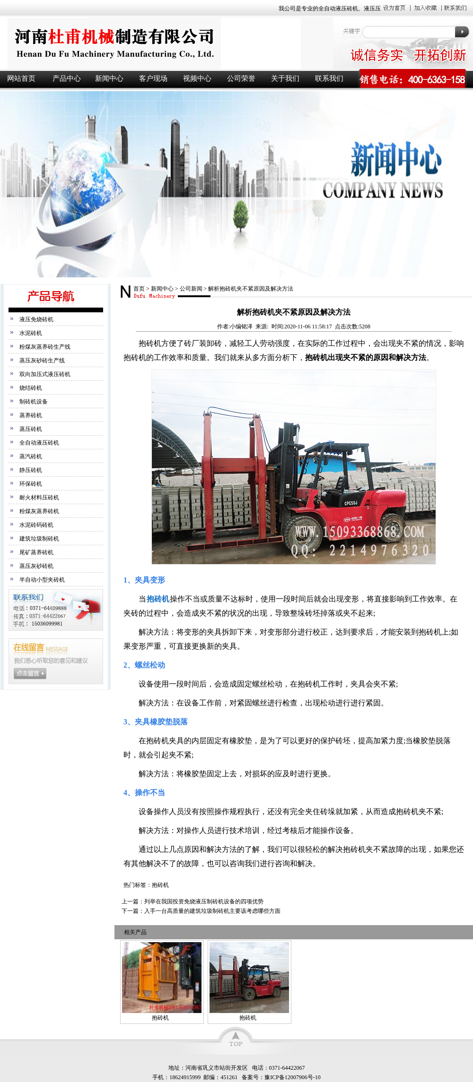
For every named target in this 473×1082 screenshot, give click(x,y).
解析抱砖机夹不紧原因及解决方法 (250, 288)
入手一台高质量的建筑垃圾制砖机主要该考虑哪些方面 (212, 911)
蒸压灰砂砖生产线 (42, 360)
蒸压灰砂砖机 (36, 566)
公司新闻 (191, 288)
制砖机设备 (33, 401)
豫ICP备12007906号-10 (292, 1077)
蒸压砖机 (30, 429)
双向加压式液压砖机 (44, 374)
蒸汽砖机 (30, 456)
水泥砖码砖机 (36, 525)
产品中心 (67, 78)
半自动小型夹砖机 (42, 579)
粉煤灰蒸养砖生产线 (44, 346)
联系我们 (329, 78)
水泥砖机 (30, 333)
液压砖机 (165, 43)
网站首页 (21, 78)
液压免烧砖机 (36, 319)
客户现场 (153, 78)
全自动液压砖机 (39, 442)
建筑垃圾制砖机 (39, 538)
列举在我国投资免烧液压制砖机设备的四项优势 (203, 901)
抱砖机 (158, 599)
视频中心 (197, 78)
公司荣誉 (241, 78)
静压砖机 (30, 470)
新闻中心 (109, 78)
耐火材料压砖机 (39, 497)
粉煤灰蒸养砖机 (39, 511)
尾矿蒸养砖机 (36, 552)
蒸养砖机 (30, 415)
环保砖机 (30, 484)
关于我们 (285, 78)
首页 (139, 288)
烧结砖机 (30, 388)
